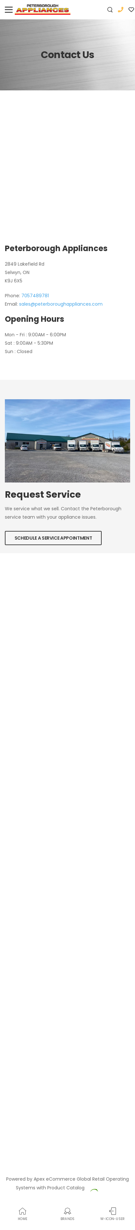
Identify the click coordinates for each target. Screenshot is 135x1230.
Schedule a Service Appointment (53, 538)
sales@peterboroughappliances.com (61, 304)
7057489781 (35, 295)
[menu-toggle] (9, 10)
